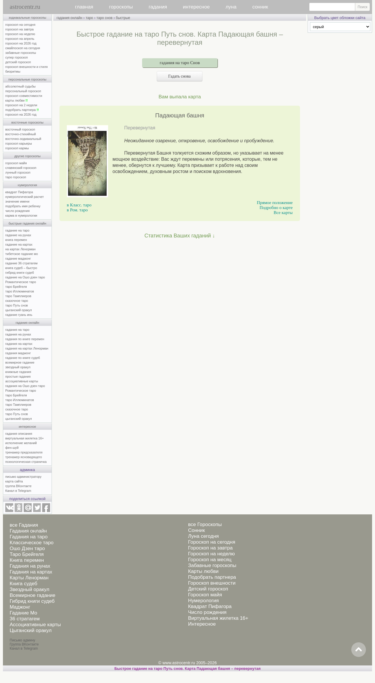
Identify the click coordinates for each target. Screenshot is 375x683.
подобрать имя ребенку (22, 206)
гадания (158, 7)
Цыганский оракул (31, 630)
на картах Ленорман (20, 249)
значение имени (17, 201)
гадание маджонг (18, 258)
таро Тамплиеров (18, 296)
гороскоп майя (16, 163)
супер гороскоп (16, 57)
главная (84, 7)
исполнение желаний (21, 443)
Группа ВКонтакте (24, 644)
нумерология (27, 185)
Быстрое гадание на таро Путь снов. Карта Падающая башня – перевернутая (188, 668)
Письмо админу (22, 640)
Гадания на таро (28, 537)
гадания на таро (17, 329)
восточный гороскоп (20, 129)
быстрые (123, 18)
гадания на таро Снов (180, 62)
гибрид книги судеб (19, 272)
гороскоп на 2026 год (21, 43)
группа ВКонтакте (18, 486)
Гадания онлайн (28, 531)
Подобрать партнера (212, 577)
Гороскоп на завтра (210, 548)
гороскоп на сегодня (20, 24)
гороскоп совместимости (23, 95)
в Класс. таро (79, 205)
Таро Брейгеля (27, 554)
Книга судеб (23, 583)
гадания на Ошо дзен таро (25, 386)
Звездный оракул (29, 589)
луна (231, 7)
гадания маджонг (18, 353)
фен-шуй (11, 447)
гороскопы (121, 7)
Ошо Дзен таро (27, 548)
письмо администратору (23, 476)
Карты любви (203, 571)
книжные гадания (18, 372)
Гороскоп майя (205, 595)
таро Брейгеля (16, 286)
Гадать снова (179, 76)
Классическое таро (32, 542)
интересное (196, 7)
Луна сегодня (203, 536)
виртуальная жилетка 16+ (24, 438)
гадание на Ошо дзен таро (25, 277)
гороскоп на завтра (19, 29)
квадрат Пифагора (19, 192)
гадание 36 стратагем (21, 263)
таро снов (104, 18)
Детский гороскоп (208, 589)
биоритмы (12, 71)
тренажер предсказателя (23, 452)
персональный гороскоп (23, 91)
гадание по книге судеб (22, 358)
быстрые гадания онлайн (27, 223)
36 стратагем (25, 619)
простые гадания (17, 376)
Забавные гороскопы (212, 565)
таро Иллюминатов (19, 291)
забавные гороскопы (20, 52)
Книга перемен (27, 560)
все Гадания (24, 525)
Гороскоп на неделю (211, 554)
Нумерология (203, 600)
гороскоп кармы (17, 148)
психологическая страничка (26, 461)
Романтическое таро (20, 282)
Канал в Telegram (18, 490)
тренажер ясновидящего (23, 457)
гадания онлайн (27, 322)
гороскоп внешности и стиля (26, 67)
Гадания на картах (31, 572)
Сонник (196, 530)
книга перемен (16, 240)
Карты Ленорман (29, 578)
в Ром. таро (77, 210)
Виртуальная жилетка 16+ (218, 618)
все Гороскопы (205, 524)
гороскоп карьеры (18, 143)
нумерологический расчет (24, 196)
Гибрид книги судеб (32, 601)
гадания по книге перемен (24, 339)
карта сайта (14, 481)
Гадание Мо (23, 613)
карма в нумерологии (21, 215)
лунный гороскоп (17, 172)
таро (89, 18)
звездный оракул (17, 367)
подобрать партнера (22, 110)
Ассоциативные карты (35, 624)
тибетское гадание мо (21, 254)
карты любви (16, 100)
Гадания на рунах (30, 566)
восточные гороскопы (27, 122)
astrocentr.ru (25, 6)
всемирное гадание (19, 362)
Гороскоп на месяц (209, 559)
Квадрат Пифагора (210, 606)
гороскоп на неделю (20, 34)
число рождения (17, 211)
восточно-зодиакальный (23, 139)
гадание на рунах (18, 235)
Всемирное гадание (32, 595)
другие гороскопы (27, 156)
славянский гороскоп (20, 168)
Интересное (202, 624)
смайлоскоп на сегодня (22, 48)
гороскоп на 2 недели (21, 105)
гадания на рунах (18, 334)
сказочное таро (16, 300)
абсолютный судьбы (20, 86)
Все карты (283, 212)
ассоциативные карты (21, 381)
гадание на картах (19, 244)
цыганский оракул (18, 310)
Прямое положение (275, 202)
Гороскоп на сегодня (211, 542)
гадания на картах (19, 343)
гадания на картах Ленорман (27, 348)
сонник (260, 7)
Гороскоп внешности (212, 583)
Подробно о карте (276, 207)
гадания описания (18, 433)
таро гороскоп (15, 177)
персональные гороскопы (27, 79)
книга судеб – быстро (21, 268)
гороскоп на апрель (19, 38)
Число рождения (207, 612)
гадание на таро (17, 230)
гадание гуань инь (18, 314)
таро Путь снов (16, 305)
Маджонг (20, 607)
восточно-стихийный (20, 134)
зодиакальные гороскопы (27, 17)
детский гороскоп (18, 62)
